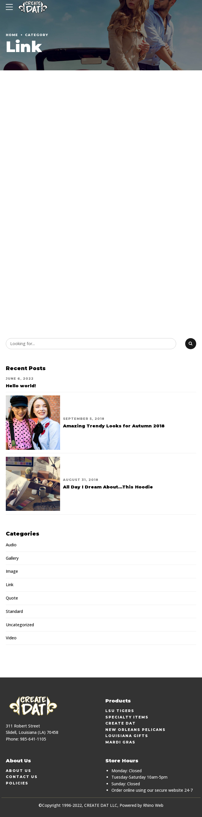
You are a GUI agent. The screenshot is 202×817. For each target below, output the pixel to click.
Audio (11, 544)
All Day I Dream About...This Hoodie (108, 487)
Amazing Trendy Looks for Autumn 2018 (114, 426)
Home (12, 35)
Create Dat (120, 723)
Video (11, 638)
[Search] (190, 343)
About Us (18, 770)
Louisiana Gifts (126, 736)
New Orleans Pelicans (135, 729)
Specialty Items (127, 717)
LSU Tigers (119, 711)
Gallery (12, 558)
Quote (12, 598)
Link (9, 584)
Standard (14, 611)
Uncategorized (20, 624)
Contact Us (22, 777)
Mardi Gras (120, 742)
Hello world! (21, 385)
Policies (17, 783)
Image (12, 571)
